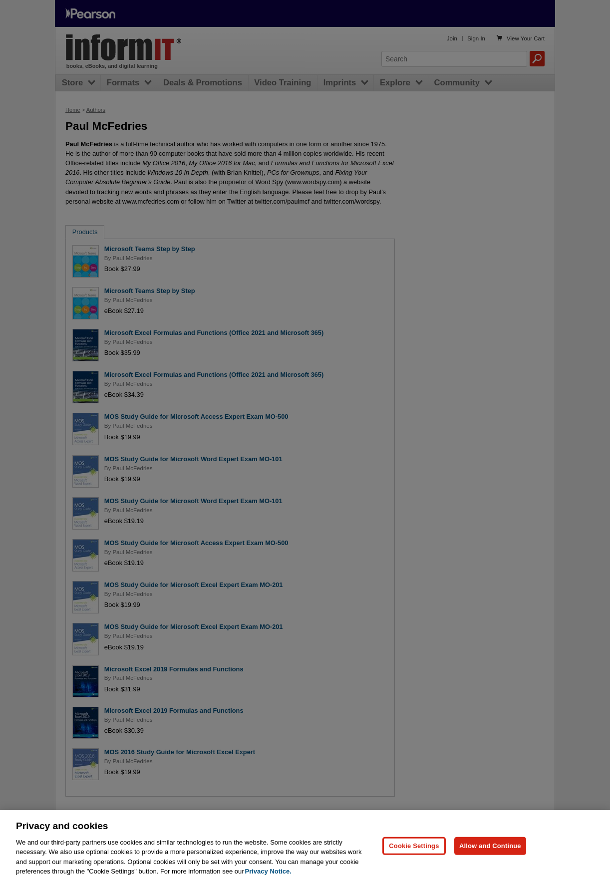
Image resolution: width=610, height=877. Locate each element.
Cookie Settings (414, 851)
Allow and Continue (490, 851)
